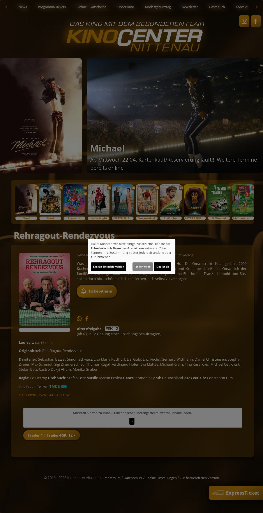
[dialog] (131, 256)
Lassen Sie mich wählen (108, 266)
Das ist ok (162, 266)
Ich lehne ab (143, 266)
